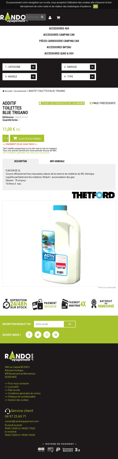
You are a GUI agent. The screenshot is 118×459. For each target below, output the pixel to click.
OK (95, 6)
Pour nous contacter (18, 383)
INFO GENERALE (57, 161)
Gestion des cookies (18, 400)
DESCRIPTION (20, 161)
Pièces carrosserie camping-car (59, 41)
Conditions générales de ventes (24, 393)
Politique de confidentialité (21, 396)
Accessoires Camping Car (59, 34)
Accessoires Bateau (59, 47)
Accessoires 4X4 (59, 28)
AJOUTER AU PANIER (27, 138)
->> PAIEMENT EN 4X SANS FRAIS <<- (20, 144)
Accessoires (20, 91)
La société (13, 386)
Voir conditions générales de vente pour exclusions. (26, 152)
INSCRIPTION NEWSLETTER (16, 324)
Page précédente (102, 103)
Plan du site (14, 390)
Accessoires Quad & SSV (59, 53)
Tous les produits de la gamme (62, 103)
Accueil (7, 91)
